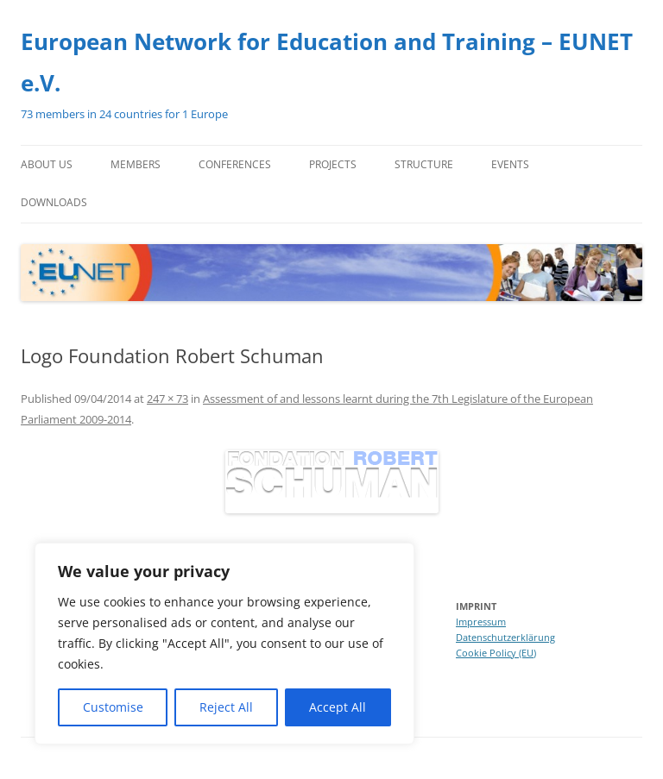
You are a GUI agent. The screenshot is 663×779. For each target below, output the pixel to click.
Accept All (337, 707)
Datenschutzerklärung (505, 637)
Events (510, 164)
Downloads (54, 202)
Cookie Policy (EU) (496, 652)
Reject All (226, 707)
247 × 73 (167, 398)
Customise (113, 707)
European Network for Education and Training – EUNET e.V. (327, 62)
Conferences (235, 164)
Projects (333, 164)
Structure (424, 164)
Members (135, 164)
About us (47, 164)
